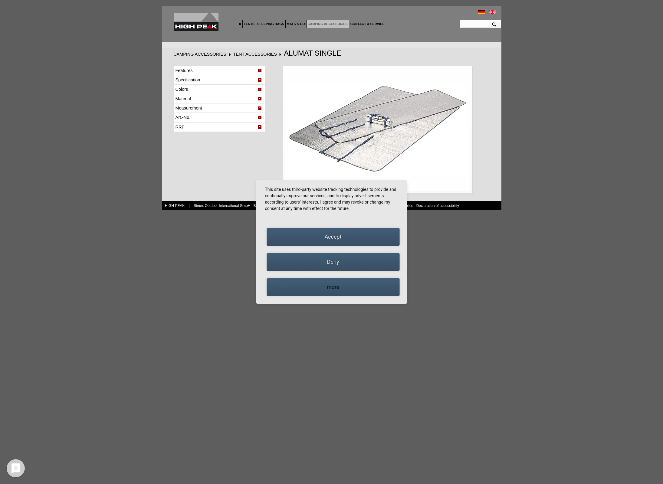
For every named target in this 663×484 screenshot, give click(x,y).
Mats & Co (296, 24)
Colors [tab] (182, 89)
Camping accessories (328, 24)
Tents (249, 24)
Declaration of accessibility (437, 206)
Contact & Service (367, 24)
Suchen (494, 24)
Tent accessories (255, 54)
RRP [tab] (180, 127)
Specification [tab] (188, 79)
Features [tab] (184, 70)
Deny (333, 262)
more (333, 287)
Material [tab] (183, 98)
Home (240, 24)
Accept (332, 237)
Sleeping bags (270, 24)
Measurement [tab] (189, 108)
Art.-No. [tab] (183, 117)
